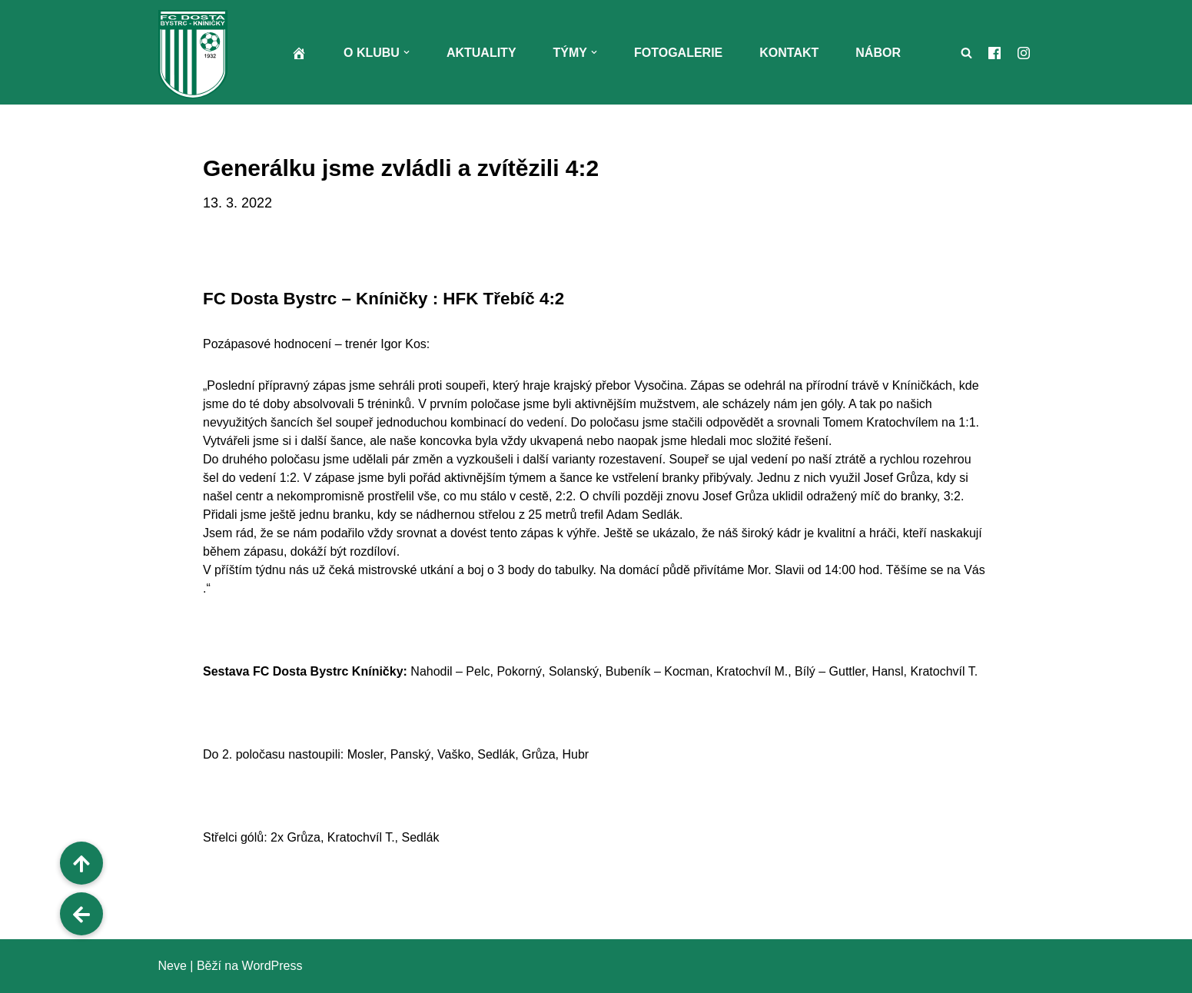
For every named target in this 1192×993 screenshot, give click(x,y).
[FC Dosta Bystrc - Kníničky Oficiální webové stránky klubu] (196, 54)
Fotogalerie (678, 52)
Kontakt (788, 52)
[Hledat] (966, 52)
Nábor (878, 52)
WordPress (272, 965)
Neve (172, 965)
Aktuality (481, 52)
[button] (406, 52)
